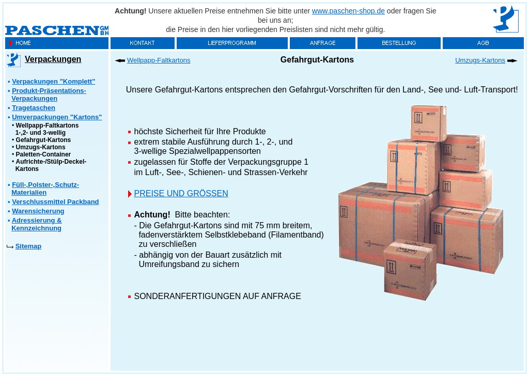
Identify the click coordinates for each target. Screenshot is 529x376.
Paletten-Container (43, 154)
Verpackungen (53, 59)
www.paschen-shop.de (348, 11)
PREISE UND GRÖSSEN (181, 193)
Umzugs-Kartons (41, 147)
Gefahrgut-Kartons (43, 140)
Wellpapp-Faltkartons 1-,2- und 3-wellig (45, 129)
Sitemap (28, 246)
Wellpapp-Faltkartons (159, 60)
